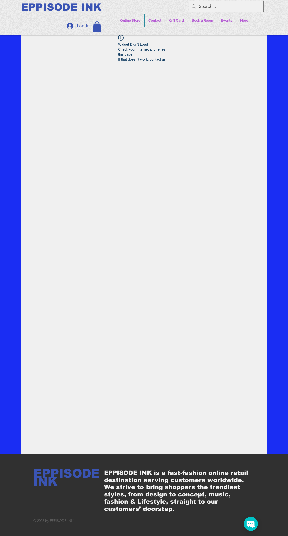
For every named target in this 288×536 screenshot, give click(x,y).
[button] (97, 26)
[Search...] (226, 6)
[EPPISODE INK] (61, 7)
